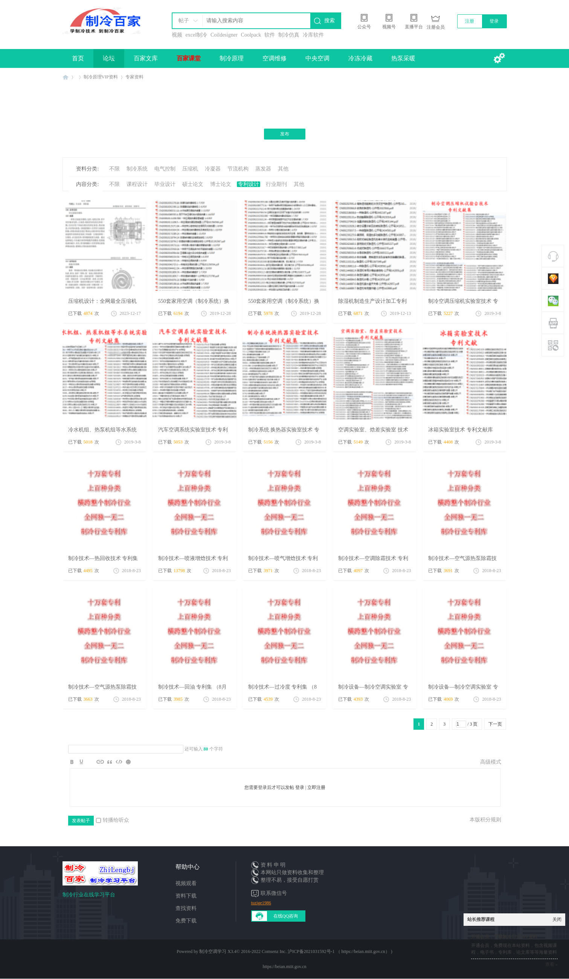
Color (81, 762)
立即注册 (316, 787)
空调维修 (274, 58)
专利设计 (248, 184)
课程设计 (137, 184)
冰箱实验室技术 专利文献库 (460, 430)
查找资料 (186, 908)
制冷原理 (232, 58)
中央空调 (317, 58)
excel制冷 (196, 35)
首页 (78, 58)
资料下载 (186, 896)
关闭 (556, 919)
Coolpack (251, 35)
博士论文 (220, 184)
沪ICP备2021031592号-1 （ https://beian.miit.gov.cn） (339, 951)
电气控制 (164, 169)
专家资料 (134, 77)
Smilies (128, 762)
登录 (494, 21)
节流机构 (238, 169)
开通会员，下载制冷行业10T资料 (504, 936)
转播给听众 (112, 820)
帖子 (183, 20)
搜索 (329, 20)
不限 (114, 169)
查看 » (551, 964)
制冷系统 (137, 169)
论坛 (109, 58)
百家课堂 (189, 58)
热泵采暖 (403, 58)
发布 (284, 134)
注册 (469, 21)
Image (91, 762)
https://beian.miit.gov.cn (284, 966)
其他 (283, 169)
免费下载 (186, 921)
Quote (109, 762)
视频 (177, 35)
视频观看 (186, 883)
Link (100, 762)
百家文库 (146, 58)
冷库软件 (313, 35)
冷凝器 (213, 169)
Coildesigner (224, 35)
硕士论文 (192, 184)
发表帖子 (81, 820)
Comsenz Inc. (274, 951)
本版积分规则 (485, 819)
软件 (269, 35)
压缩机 (190, 169)
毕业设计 (164, 184)
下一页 (495, 724)
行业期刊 (276, 184)
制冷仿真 (288, 35)
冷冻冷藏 (360, 58)
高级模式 (490, 762)
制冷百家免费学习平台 (66, 77)
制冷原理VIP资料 (101, 77)
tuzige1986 (261, 902)
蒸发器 (263, 169)
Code (119, 762)
